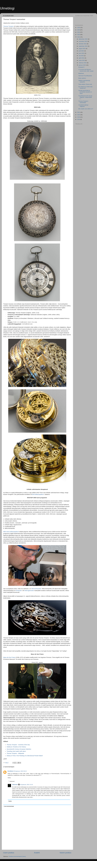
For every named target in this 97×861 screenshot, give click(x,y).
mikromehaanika (36, 588)
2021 (78, 112)
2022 (78, 37)
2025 (78, 30)
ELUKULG (11, 771)
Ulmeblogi (7, 8)
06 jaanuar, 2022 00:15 (20, 771)
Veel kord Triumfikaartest (85, 75)
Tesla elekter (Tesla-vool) (85, 84)
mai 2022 (81, 55)
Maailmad (81, 73)
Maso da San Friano (9, 657)
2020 (78, 114)
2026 (78, 27)
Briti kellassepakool (38, 494)
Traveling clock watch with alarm (16, 751)
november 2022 (83, 41)
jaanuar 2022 (82, 65)
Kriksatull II (81, 67)
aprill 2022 (82, 58)
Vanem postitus (65, 853)
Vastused (12, 781)
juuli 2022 (81, 51)
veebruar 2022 (83, 62)
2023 (78, 34)
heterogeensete (29, 590)
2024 (78, 32)
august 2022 (82, 48)
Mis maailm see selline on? (85, 108)
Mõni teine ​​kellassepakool (11, 531)
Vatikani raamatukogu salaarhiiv (84, 81)
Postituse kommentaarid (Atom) (17, 856)
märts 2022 (82, 60)
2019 (78, 117)
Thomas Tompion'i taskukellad (83, 101)
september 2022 (83, 46)
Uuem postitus (8, 853)
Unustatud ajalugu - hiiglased (83, 105)
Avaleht (37, 853)
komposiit (19, 590)
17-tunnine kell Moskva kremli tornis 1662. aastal (85, 70)
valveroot (15, 784)
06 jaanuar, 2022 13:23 (26, 784)
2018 (78, 119)
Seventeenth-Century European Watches (19, 749)
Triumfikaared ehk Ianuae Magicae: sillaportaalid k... (85, 97)
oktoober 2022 (83, 43)
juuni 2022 (82, 53)
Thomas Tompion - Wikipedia (15, 753)
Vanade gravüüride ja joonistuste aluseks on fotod (85, 92)
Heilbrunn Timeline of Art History (16, 747)
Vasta (9, 777)
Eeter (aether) (82, 78)
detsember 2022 (83, 39)
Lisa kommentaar (9, 806)
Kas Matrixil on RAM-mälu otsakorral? (85, 87)
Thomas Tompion (8, 26)
